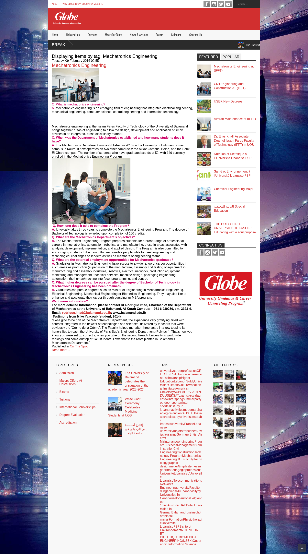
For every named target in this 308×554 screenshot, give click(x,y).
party (198, 399)
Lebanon (180, 381)
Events (159, 34)
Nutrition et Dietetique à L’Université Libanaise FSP (232, 156)
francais (183, 374)
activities (177, 409)
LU (193, 413)
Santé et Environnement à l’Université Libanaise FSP (232, 173)
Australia (173, 505)
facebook (207, 4)
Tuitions (64, 399)
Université (167, 473)
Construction (185, 452)
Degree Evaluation (72, 414)
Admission (66, 373)
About (55, 4)
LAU (183, 392)
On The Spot (79, 346)
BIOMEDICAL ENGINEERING (179, 539)
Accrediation (68, 422)
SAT (176, 395)
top (178, 498)
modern (188, 409)
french (187, 431)
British (194, 434)
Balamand (178, 512)
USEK (169, 395)
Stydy (197, 491)
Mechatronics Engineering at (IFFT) (234, 68)
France (189, 424)
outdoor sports (170, 402)
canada (188, 491)
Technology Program (180, 454)
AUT (195, 392)
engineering (186, 441)
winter (170, 399)
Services (92, 34)
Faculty (189, 459)
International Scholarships (77, 407)
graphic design (169, 464)
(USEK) (187, 540)
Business (170, 445)
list (165, 505)
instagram (214, 4)
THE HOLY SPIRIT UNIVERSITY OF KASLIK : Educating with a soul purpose (235, 228)
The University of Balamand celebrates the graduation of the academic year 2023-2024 (128, 381)
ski (170, 406)
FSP (176, 526)
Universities (73, 34)
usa (173, 498)
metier (173, 466)
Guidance (176, 34)
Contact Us (195, 34)
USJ (189, 392)
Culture (184, 385)
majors (178, 431)
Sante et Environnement (175, 528)
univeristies (188, 416)
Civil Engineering (169, 450)
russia (189, 512)
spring (178, 399)
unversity (183, 487)
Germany (183, 434)
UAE (183, 505)
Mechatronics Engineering (79, 65)
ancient (177, 413)
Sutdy (190, 381)
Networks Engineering (168, 485)
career (177, 370)
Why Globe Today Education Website (82, 4)
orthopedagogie (174, 470)
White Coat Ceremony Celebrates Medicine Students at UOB (124, 407)
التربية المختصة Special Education (229, 208)
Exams (64, 391)
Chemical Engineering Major (233, 189)
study (176, 416)
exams (183, 395)
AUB (177, 392)
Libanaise (181, 473)
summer (188, 399)
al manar (166, 517)
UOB (180, 459)
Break (58, 44)
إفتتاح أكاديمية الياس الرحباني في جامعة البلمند (137, 429)
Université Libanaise (168, 524)
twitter (221, 4)
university (166, 370)
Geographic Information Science (180, 542)
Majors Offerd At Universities (70, 382)
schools (167, 416)
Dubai (190, 505)
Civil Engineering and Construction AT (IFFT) (230, 86)
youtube (228, 4)
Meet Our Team (113, 34)
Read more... (61, 350)
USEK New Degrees (228, 101)
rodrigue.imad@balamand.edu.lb (86, 312)
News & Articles (139, 34)
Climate (173, 385)
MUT (179, 491)
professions (193, 470)
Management (186, 445)
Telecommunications (187, 480)
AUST (186, 413)
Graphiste (185, 466)
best (194, 431)
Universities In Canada (170, 496)
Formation (176, 519)
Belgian (195, 498)
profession (189, 370)
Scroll (302, 548)
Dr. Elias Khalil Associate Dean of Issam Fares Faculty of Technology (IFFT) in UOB (234, 140)
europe (185, 498)
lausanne (170, 434)
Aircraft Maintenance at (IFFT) (235, 119)
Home (55, 34)
